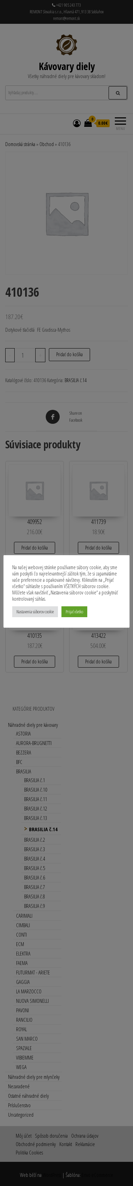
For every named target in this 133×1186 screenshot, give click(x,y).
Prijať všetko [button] (74, 611)
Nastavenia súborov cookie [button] (35, 611)
